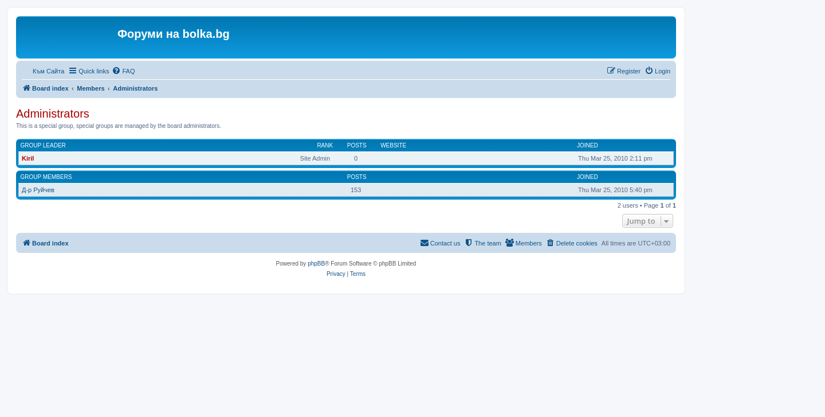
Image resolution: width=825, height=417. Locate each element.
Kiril (28, 158)
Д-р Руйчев (38, 189)
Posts (357, 145)
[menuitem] (123, 71)
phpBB (316, 263)
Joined (587, 145)
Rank (325, 145)
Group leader (43, 145)
